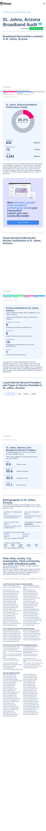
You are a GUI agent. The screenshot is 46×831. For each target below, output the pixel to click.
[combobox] (23, 578)
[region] (23, 65)
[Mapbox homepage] (7, 87)
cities (23, 566)
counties (28, 566)
